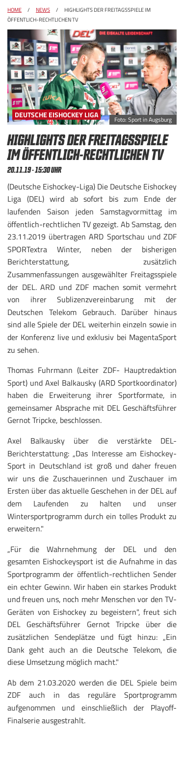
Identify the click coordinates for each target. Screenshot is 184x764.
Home (14, 10)
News (43, 10)
